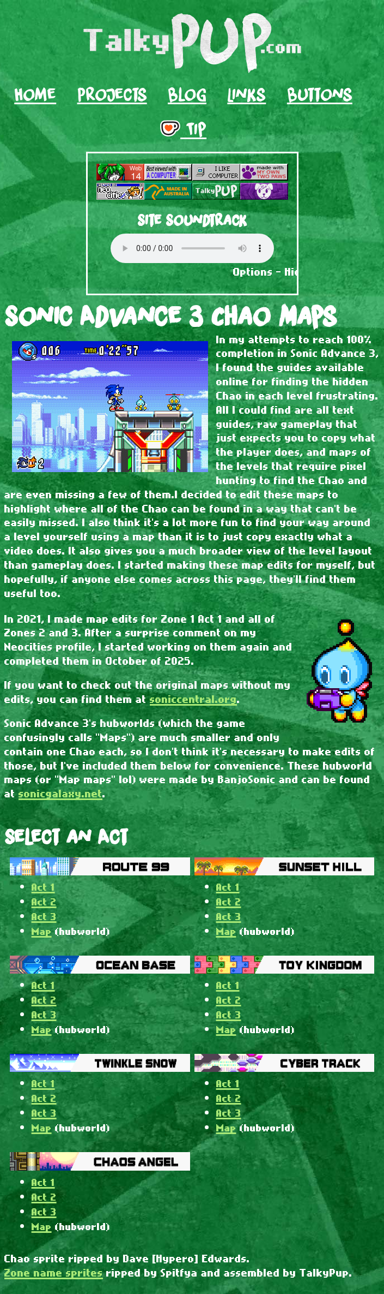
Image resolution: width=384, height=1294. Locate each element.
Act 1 (43, 886)
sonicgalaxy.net (60, 793)
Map (42, 930)
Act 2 (44, 901)
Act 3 (44, 916)
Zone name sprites (53, 1272)
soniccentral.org (193, 698)
